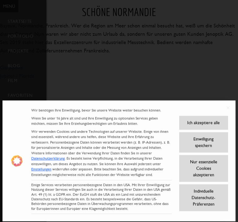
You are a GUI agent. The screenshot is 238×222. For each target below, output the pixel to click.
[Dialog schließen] (228, 104)
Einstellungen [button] (41, 165)
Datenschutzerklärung (48, 154)
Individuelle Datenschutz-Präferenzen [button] (203, 193)
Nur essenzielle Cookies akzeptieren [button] (203, 164)
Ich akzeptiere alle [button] (203, 118)
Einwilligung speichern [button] (203, 138)
